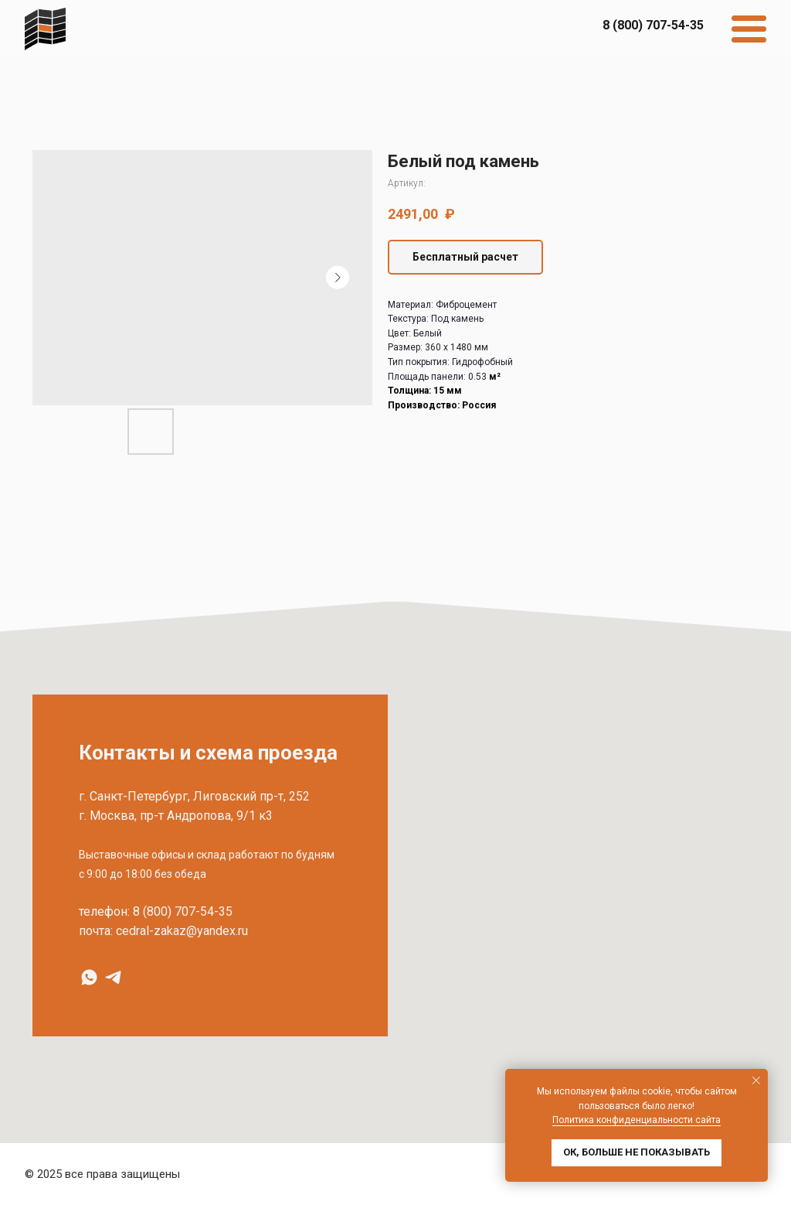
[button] (465, 257)
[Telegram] (113, 977)
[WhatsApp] (89, 977)
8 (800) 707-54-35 (183, 911)
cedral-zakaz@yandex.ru (182, 930)
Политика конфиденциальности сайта (636, 1120)
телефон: (104, 911)
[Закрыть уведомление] (756, 1080)
